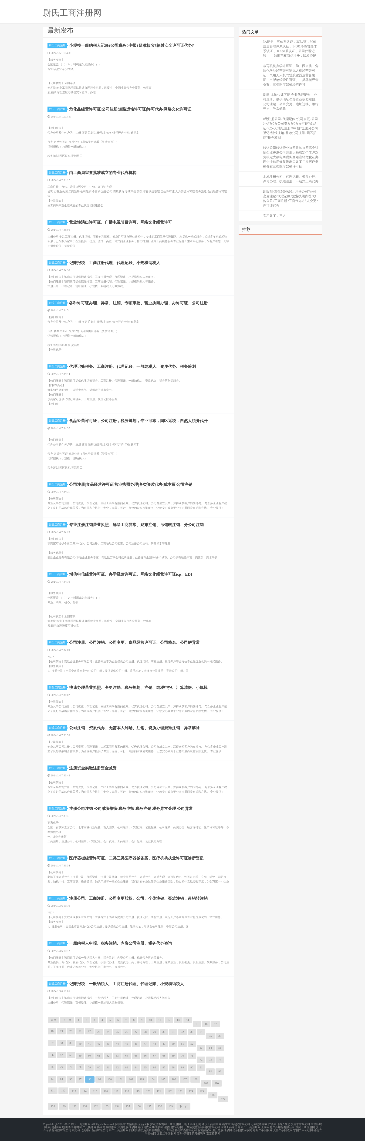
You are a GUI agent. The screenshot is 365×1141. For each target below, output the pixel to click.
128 (53, 1106)
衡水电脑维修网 (107, 1127)
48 (154, 1043)
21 (80, 1031)
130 (74, 1106)
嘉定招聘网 (213, 1132)
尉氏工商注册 (58, 45)
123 (180, 1091)
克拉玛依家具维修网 (150, 1127)
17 (215, 1024)
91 (201, 1067)
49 (163, 1043)
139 (171, 1106)
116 (106, 1091)
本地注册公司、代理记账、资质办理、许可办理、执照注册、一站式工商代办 (290, 179)
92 (210, 1071)
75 (52, 1066)
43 (108, 1043)
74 (219, 1059)
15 (197, 1024)
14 (187, 1020)
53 (201, 1047)
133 (106, 1106)
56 (52, 1055)
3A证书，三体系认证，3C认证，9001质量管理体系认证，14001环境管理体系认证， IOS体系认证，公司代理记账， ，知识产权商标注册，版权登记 (290, 48)
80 (98, 1067)
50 (173, 1043)
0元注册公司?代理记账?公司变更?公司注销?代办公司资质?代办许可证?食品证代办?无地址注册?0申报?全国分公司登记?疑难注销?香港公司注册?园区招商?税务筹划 (290, 128)
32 (182, 1032)
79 (89, 1067)
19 (61, 1031)
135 (128, 1106)
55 (219, 1047)
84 (136, 1067)
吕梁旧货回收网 (173, 1127)
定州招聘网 (184, 1132)
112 (63, 1090)
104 (152, 1079)
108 (195, 1079)
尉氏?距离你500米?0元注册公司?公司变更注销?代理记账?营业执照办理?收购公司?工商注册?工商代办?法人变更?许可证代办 (290, 198)
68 (163, 1055)
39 (70, 1043)
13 (178, 1020)
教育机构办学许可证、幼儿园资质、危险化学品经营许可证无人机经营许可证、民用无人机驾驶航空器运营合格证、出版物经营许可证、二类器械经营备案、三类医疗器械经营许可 (290, 75)
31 (173, 1032)
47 (145, 1043)
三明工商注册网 (191, 1124)
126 (212, 1095)
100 (110, 1079)
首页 (53, 1020)
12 (169, 1020)
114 (84, 1091)
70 (182, 1055)
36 (219, 1035)
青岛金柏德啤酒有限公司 (181, 1129)
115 (95, 1091)
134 (117, 1106)
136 (138, 1106)
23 (98, 1032)
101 (120, 1079)
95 (61, 1079)
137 (149, 1106)
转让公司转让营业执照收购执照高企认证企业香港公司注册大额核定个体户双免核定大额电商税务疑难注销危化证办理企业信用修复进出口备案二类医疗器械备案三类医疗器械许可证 (290, 157)
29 (154, 1032)
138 (160, 1106)
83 (126, 1067)
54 (210, 1047)
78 (80, 1066)
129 (63, 1106)
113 (74, 1091)
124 (191, 1091)
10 (150, 1020)
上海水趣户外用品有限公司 (278, 1127)
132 (96, 1106)
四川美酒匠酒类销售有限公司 (147, 1129)
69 (173, 1055)
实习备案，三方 (274, 216)
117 (116, 1091)
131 (85, 1106)
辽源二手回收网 (166, 1132)
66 (145, 1055)
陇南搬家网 (205, 1129)
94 (52, 1079)
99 (99, 1079)
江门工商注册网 (250, 1127)
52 (191, 1043)
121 (159, 1091)
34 (201, 1032)
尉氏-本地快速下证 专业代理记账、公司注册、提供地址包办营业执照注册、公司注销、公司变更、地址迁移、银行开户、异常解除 (290, 102)
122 (170, 1091)
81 (108, 1067)
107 (184, 1079)
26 (126, 1032)
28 (145, 1032)
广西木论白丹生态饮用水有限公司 (289, 1124)
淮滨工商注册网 (305, 1127)
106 (174, 1079)
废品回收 (143, 1124)
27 (136, 1032)
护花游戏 (155, 1124)
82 (117, 1067)
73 (210, 1059)
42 (98, 1043)
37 (52, 1043)
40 (80, 1043)
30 (163, 1032)
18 (52, 1031)
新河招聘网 (199, 1132)
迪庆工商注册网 (211, 1124)
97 (80, 1079)
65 (136, 1055)
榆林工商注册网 (230, 1127)
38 (61, 1043)
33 (191, 1032)
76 (61, 1066)
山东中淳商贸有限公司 (236, 1124)
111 (53, 1090)
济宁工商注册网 (118, 1129)
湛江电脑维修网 (222, 1129)
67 (154, 1055)
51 (182, 1043)
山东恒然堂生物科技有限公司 (202, 1127)
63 (117, 1055)
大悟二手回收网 (283, 1129)
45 (126, 1043)
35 (210, 1035)
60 (89, 1055)
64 (126, 1055)
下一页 (183, 1106)
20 (70, 1031)
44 (117, 1043)
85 (145, 1067)
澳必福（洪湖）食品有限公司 (90, 1129)
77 (70, 1066)
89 (182, 1067)
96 (70, 1079)
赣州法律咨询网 (72, 1127)
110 (217, 1083)
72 (201, 1059)
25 (117, 1032)
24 (108, 1032)
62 (108, 1055)
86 (154, 1067)
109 (206, 1083)
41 (89, 1043)
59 (80, 1055)
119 (137, 1091)
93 (219, 1071)
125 (202, 1091)
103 (142, 1079)
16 (206, 1024)
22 (89, 1031)
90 (191, 1067)
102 (131, 1079)
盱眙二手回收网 (262, 1129)
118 (127, 1091)
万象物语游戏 (259, 1124)
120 (148, 1091)
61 (98, 1055)
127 (223, 1099)
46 (136, 1043)
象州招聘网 (54, 1127)
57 (61, 1055)
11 (159, 1020)
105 (163, 1079)
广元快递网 (89, 1127)
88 (173, 1067)
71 (191, 1055)
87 (163, 1067)
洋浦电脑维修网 (127, 1127)
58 (70, 1055)
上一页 (67, 1020)
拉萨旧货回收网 (242, 1129)
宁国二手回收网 (303, 1129)
